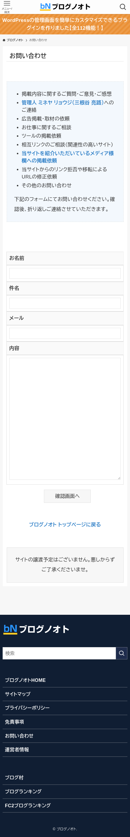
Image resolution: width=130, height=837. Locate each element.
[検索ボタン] (123, 7)
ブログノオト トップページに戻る (65, 525)
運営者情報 (17, 749)
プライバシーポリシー (27, 707)
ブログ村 (14, 777)
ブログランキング (23, 791)
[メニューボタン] (7, 7)
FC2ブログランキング (28, 805)
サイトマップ (18, 694)
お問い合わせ (19, 735)
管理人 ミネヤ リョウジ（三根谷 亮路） (63, 103)
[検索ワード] (65, 653)
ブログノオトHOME (25, 680)
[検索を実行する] (121, 653)
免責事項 (14, 721)
